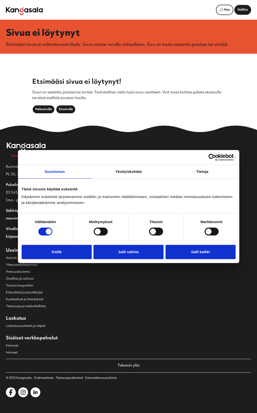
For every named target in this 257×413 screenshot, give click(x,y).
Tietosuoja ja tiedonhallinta (26, 306)
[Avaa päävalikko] (242, 10)
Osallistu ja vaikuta (20, 279)
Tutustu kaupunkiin (19, 285)
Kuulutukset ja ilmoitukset (24, 299)
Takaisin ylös (129, 365)
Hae (227, 10)
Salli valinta (128, 252)
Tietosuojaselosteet (69, 378)
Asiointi (11, 258)
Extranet (12, 346)
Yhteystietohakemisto (22, 265)
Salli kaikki (200, 252)
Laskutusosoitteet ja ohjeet (25, 326)
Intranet (12, 352)
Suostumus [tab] (55, 171)
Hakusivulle (43, 109)
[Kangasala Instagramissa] (23, 392)
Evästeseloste (43, 378)
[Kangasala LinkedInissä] (35, 392)
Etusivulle (66, 109)
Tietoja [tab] (202, 171)
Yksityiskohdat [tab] (128, 171)
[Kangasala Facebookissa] (11, 392)
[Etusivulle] (24, 11)
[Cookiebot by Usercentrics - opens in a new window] (214, 157)
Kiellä (56, 252)
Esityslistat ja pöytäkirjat (24, 292)
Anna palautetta (18, 272)
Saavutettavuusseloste (101, 378)
